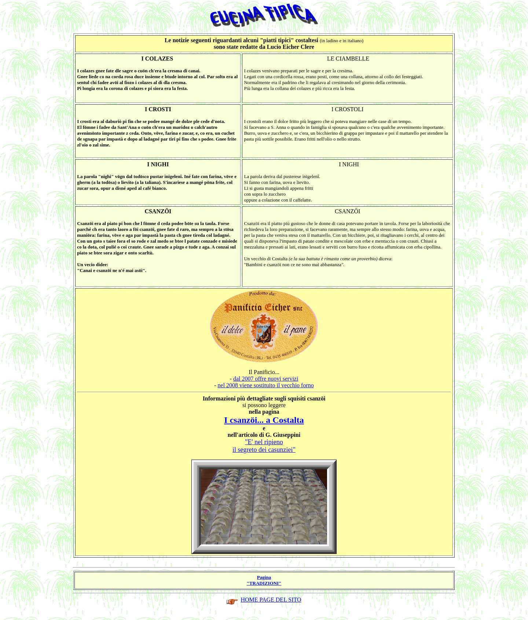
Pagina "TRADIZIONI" (264, 580)
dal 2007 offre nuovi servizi (265, 379)
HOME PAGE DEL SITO (271, 600)
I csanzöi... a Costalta (264, 420)
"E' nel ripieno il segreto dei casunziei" (264, 445)
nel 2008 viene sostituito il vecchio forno (266, 385)
